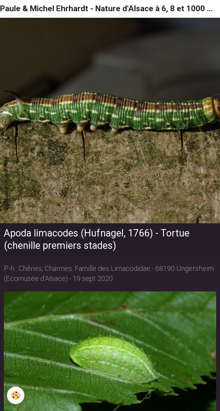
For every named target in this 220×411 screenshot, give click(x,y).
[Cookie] (15, 395)
